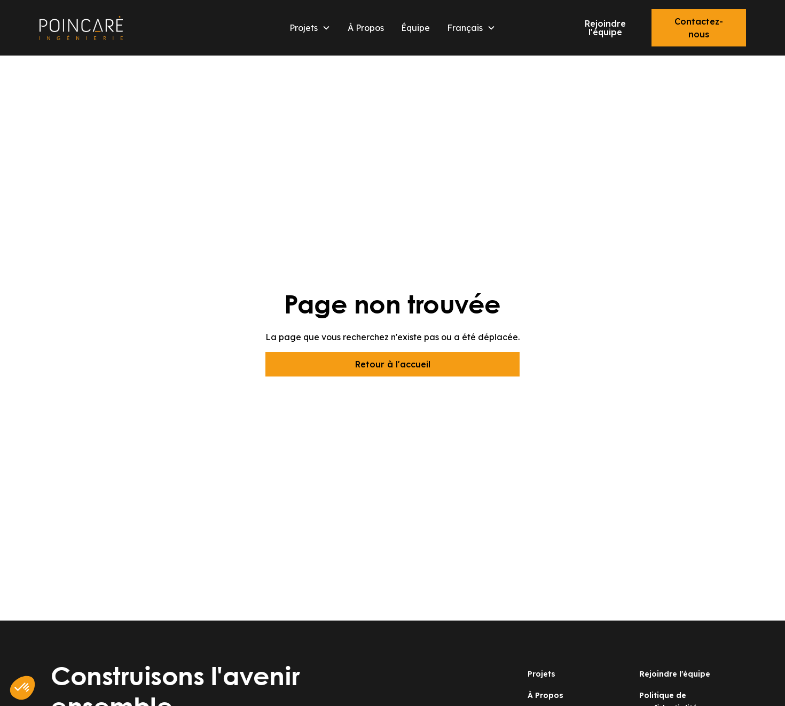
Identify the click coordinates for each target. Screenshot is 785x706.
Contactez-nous (698, 28)
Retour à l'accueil (392, 364)
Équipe (415, 27)
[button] (310, 27)
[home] (133, 28)
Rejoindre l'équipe (605, 27)
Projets (541, 674)
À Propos (366, 27)
